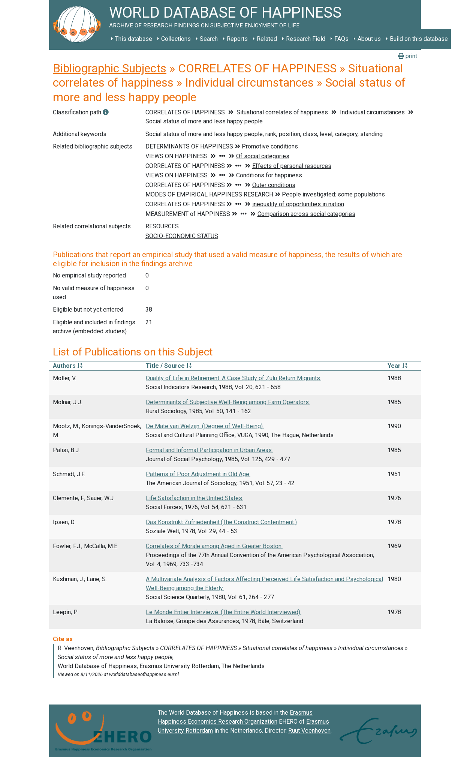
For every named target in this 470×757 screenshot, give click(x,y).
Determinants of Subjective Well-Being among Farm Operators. (228, 402)
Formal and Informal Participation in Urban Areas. (209, 450)
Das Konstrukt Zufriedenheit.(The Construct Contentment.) (221, 522)
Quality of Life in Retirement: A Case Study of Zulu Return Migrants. (233, 378)
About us (369, 38)
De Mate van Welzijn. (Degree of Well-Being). (205, 426)
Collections (176, 38)
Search (209, 38)
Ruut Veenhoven (309, 730)
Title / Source (169, 365)
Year (397, 365)
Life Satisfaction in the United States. (194, 498)
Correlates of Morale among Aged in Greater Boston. (214, 546)
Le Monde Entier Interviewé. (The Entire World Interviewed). (223, 612)
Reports (237, 38)
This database (133, 38)
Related (267, 38)
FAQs (341, 38)
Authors (67, 365)
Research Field (305, 38)
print (407, 56)
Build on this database (419, 38)
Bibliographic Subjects (109, 68)
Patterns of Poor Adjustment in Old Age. (198, 474)
